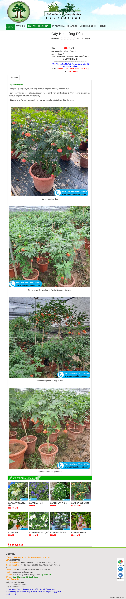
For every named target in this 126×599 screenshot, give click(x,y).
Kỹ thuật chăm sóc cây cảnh (65, 26)
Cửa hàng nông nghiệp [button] (39, 26)
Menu (9, 26)
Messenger (120, 576)
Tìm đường (120, 563)
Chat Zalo (120, 570)
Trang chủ (20, 26)
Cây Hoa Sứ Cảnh (58, 533)
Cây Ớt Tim (13, 533)
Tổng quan (14, 77)
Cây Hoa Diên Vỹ (78, 533)
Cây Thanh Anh (36, 503)
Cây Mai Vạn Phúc (58, 503)
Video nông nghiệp (89, 26)
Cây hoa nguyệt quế (38, 533)
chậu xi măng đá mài (31, 575)
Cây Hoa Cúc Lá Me (80, 503)
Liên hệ (103, 26)
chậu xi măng (18, 575)
